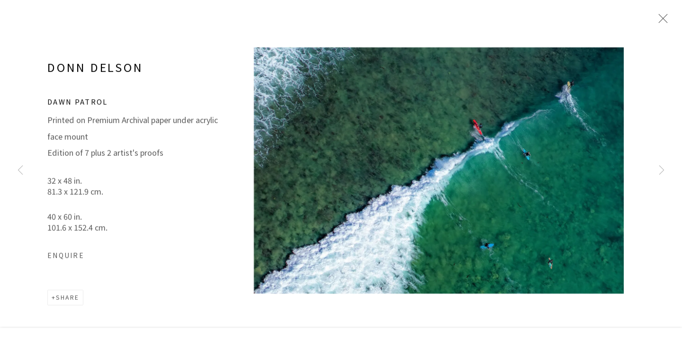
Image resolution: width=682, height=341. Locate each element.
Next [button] (661, 170)
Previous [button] (20, 170)
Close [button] (662, 21)
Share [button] (67, 305)
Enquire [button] (65, 262)
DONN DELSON (95, 75)
